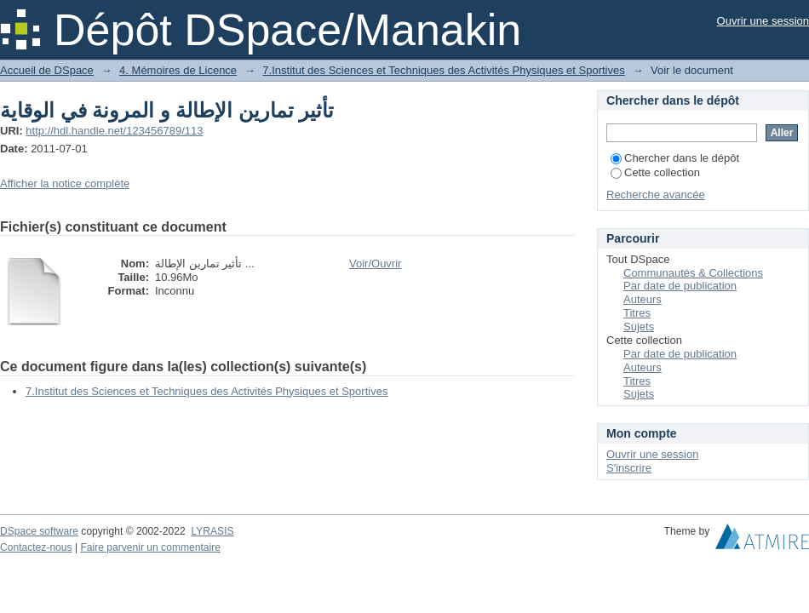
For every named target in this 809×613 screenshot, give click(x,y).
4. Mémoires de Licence (178, 70)
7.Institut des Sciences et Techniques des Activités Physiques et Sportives (443, 70)
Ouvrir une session (763, 20)
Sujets (638, 326)
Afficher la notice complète (64, 183)
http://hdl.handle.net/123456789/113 (114, 130)
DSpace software (39, 531)
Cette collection (655, 172)
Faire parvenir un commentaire (150, 547)
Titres (637, 312)
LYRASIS (212, 531)
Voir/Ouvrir (375, 263)
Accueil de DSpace (47, 70)
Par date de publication (680, 285)
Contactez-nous (36, 547)
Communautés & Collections (693, 272)
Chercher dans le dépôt (675, 158)
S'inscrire (628, 467)
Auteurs (642, 299)
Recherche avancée (655, 194)
